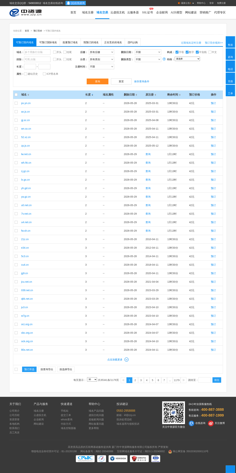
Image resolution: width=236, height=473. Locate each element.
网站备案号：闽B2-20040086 (96, 451)
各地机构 (14, 423)
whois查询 (66, 419)
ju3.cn (24, 307)
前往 (216, 380)
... (170, 380)
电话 (230, 66)
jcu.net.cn (26, 281)
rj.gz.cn (25, 171)
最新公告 (186, 3)
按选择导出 (66, 369)
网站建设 (191, 12)
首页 (73, 12)
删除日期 (131, 94)
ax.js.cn (25, 111)
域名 (25, 94)
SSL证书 (147, 12)
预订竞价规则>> (214, 42)
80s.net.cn (27, 349)
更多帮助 (94, 428)
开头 (57, 52)
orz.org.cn (26, 324)
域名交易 (102, 12)
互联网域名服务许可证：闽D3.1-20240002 (141, 451)
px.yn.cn (26, 103)
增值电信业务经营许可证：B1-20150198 (54, 451)
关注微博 (216, 423)
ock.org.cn (27, 341)
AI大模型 (176, 12)
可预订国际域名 (48, 42)
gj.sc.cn (25, 120)
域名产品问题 (96, 410)
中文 (212, 52)
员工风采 (14, 432)
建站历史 (31, 73)
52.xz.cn (26, 137)
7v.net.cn (26, 213)
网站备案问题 (96, 423)
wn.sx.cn (26, 128)
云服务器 (133, 12)
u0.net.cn (26, 205)
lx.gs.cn (25, 179)
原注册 (151, 94)
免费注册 (221, 3)
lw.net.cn (26, 154)
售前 (230, 41)
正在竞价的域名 (113, 42)
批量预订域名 (70, 42)
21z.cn (25, 239)
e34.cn (25, 247)
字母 (179, 52)
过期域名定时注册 (191, 42)
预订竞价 (37, 30)
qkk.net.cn (27, 298)
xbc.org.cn (27, 332)
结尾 (67, 52)
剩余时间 (174, 94)
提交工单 (66, 415)
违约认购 (133, 42)
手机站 (64, 410)
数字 (189, 52)
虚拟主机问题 (96, 415)
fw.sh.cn (25, 230)
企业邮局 (162, 12)
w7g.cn (25, 315)
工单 (230, 90)
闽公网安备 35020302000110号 (188, 451)
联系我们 (14, 428)
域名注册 (88, 12)
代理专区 (220, 12)
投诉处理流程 (124, 419)
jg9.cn (24, 273)
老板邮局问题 (96, 419)
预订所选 (29, 369)
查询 (97, 81)
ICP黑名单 (50, 73)
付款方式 (66, 423)
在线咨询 (197, 423)
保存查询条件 (141, 81)
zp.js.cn (25, 145)
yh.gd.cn (26, 188)
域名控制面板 (68, 428)
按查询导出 (47, 369)
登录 (211, 3)
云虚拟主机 (117, 12)
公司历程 (14, 415)
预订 (213, 103)
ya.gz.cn (26, 196)
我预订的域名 (91, 42)
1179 (177, 380)
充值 (230, 78)
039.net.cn (27, 290)
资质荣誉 (14, 419)
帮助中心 (201, 3)
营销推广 (205, 12)
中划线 (201, 52)
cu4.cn (25, 264)
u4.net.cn (26, 222)
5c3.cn (25, 256)
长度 (89, 94)
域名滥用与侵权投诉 (128, 423)
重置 (121, 81)
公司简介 (14, 410)
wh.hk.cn (26, 162)
